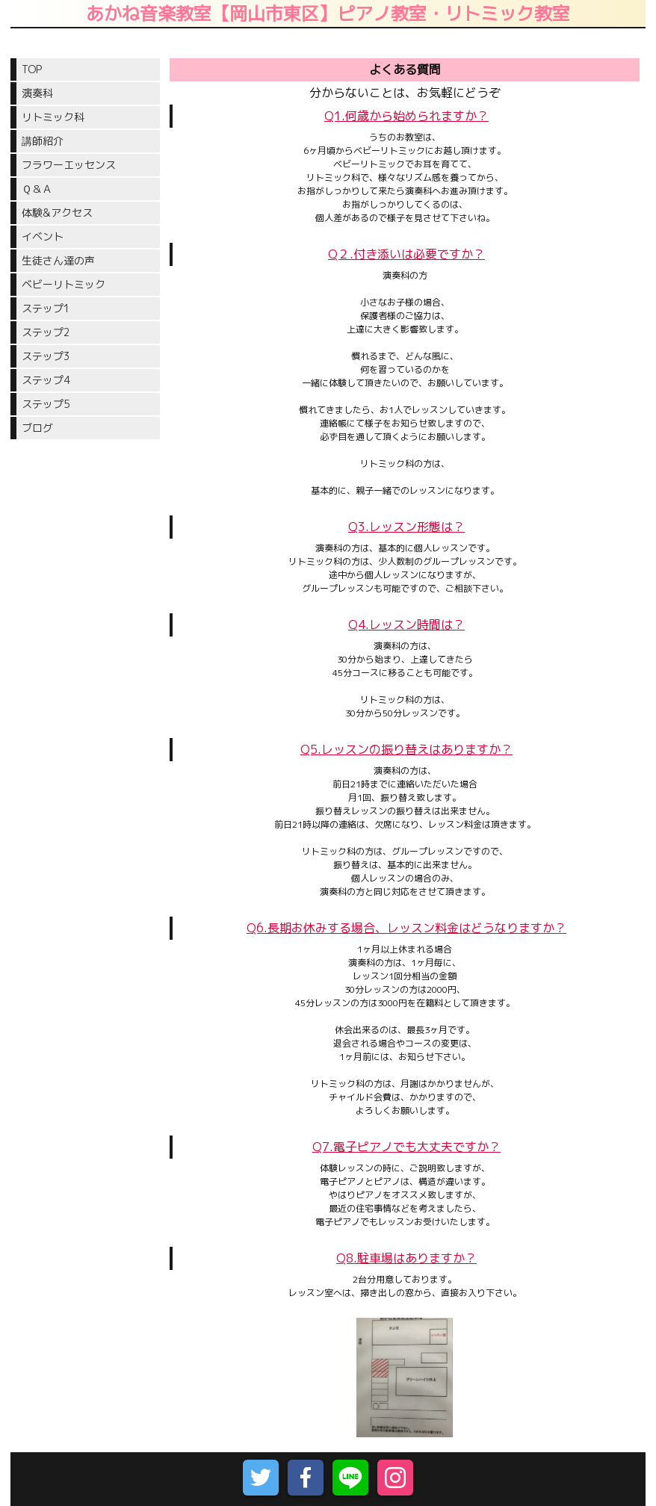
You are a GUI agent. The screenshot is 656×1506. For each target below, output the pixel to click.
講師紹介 (43, 141)
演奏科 (37, 93)
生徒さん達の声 (58, 260)
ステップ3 (46, 356)
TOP (32, 69)
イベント (43, 236)
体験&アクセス (57, 212)
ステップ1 (50, 308)
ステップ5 (46, 404)
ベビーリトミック (63, 284)
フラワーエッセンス (69, 165)
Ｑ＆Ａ (37, 189)
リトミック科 (53, 117)
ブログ (37, 428)
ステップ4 (46, 380)
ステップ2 (46, 332)
